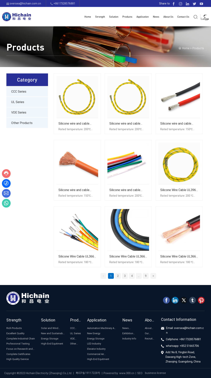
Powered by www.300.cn (119, 373)
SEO (139, 373)
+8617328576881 (62, 3)
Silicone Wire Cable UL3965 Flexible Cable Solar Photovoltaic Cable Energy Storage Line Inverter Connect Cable (179, 189)
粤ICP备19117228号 (88, 373)
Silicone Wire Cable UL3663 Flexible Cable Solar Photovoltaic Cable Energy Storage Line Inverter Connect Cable (128, 256)
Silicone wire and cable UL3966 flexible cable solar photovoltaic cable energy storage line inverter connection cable (127, 189)
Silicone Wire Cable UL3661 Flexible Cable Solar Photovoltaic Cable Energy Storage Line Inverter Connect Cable (179, 256)
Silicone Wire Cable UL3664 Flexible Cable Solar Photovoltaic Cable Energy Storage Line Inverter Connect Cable (77, 256)
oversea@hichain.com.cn (23, 3)
